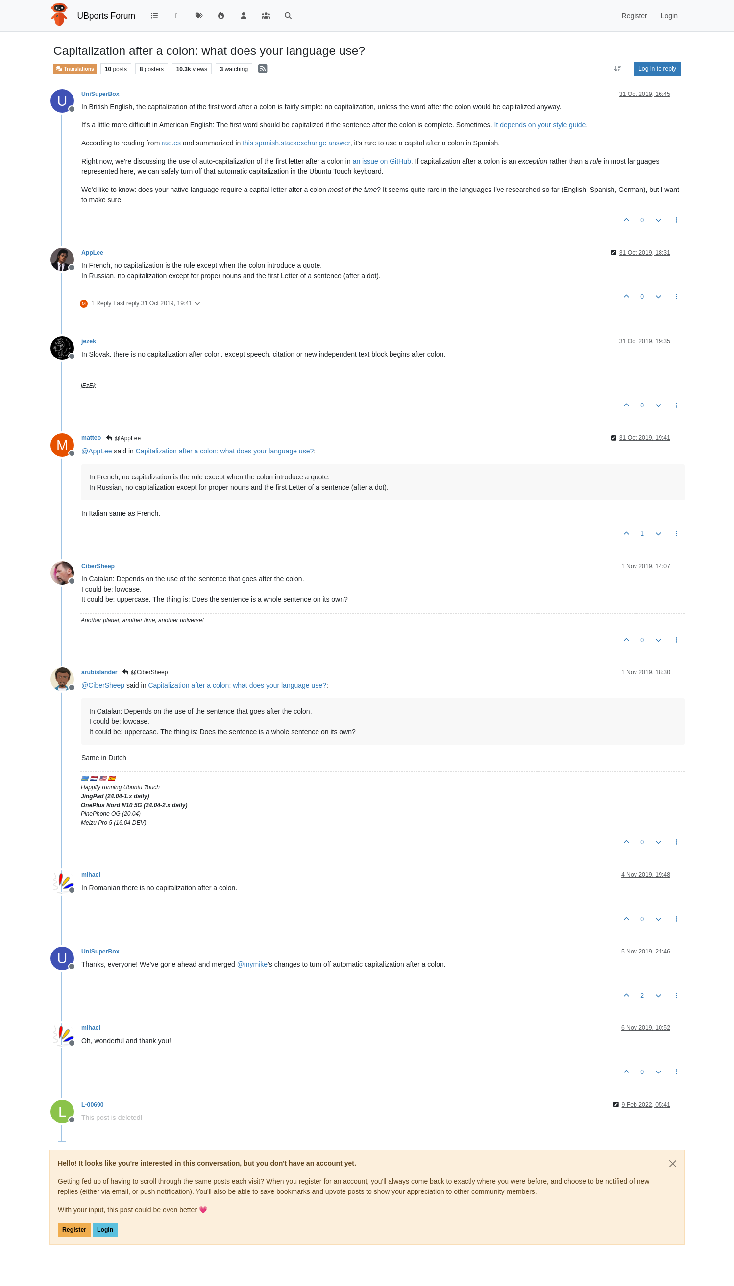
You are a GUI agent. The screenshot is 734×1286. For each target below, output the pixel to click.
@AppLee (123, 438)
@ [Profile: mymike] (252, 964)
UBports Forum (106, 16)
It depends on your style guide (540, 125)
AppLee (92, 252)
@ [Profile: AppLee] (96, 451)
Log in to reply (657, 68)
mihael (90, 874)
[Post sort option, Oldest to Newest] (618, 68)
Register (74, 1229)
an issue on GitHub (382, 161)
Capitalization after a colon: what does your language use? (225, 451)
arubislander (99, 672)
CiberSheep (98, 566)
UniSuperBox (100, 94)
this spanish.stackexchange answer (296, 143)
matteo (91, 437)
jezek (88, 341)
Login (105, 1229)
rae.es (171, 143)
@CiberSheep (145, 672)
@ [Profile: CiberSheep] (102, 685)
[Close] (672, 1163)
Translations (75, 68)
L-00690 (92, 1104)
